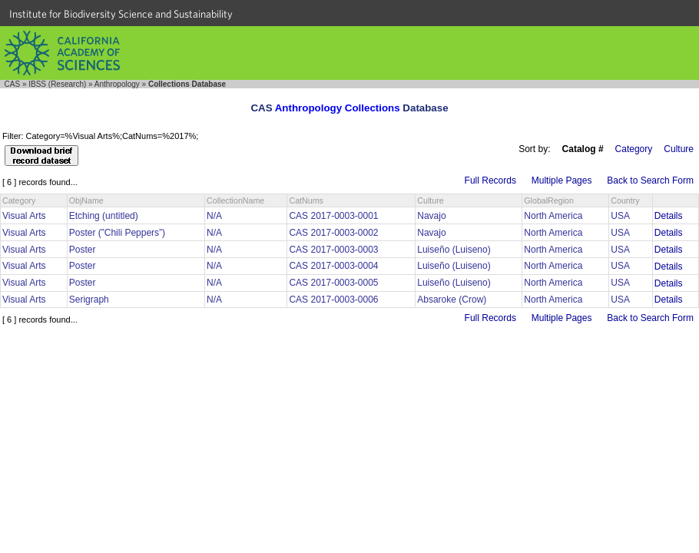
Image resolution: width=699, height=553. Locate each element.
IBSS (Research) (57, 84)
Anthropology (117, 84)
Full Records (490, 180)
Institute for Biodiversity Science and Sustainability (121, 14)
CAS (13, 84)
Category (634, 149)
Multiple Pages (562, 180)
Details (668, 215)
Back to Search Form (650, 180)
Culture (679, 149)
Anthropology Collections (337, 108)
